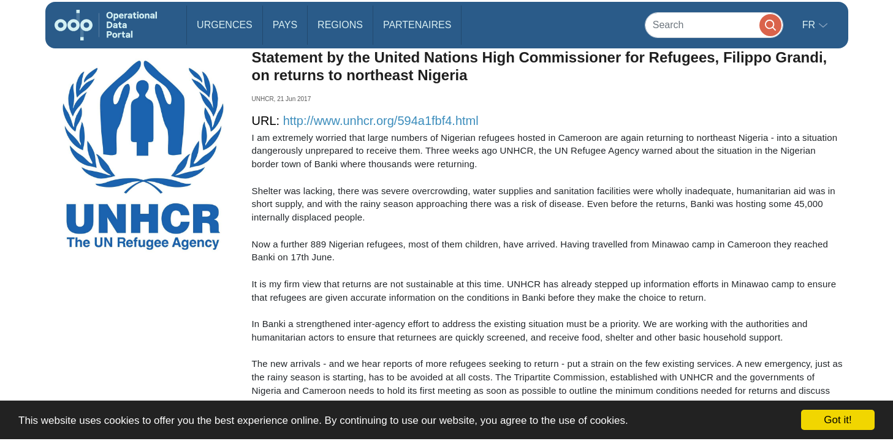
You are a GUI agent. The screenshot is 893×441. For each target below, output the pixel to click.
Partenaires (417, 25)
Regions (340, 25)
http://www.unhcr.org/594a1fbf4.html (381, 120)
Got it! (837, 420)
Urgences (225, 25)
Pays (285, 25)
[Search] (714, 24)
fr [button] (810, 25)
